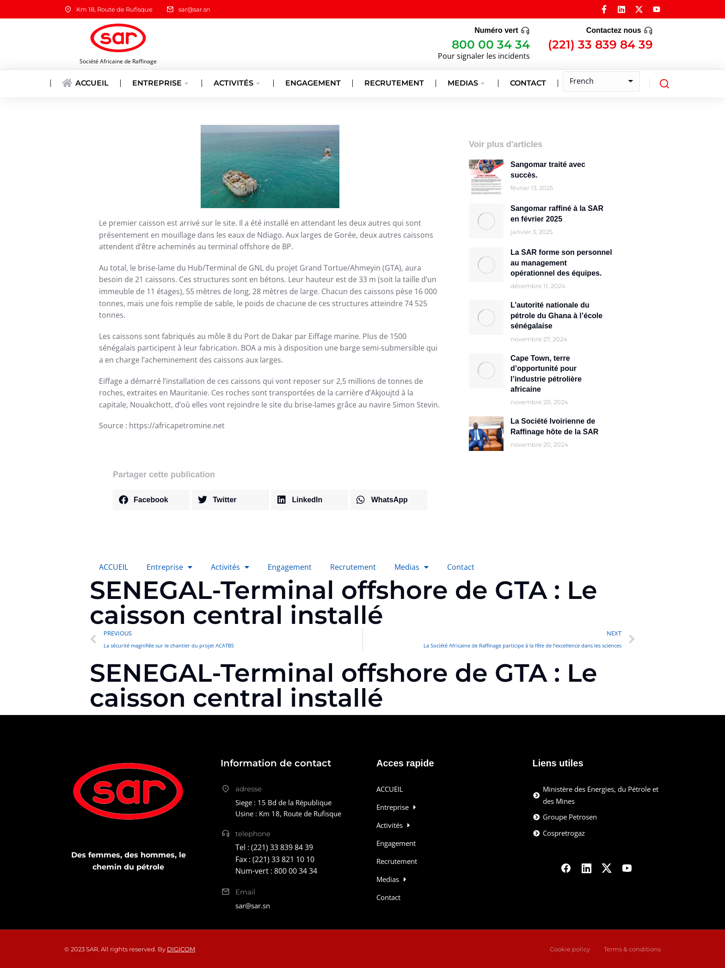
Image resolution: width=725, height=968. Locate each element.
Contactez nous (613, 30)
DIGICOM (181, 949)
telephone (252, 833)
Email (245, 892)
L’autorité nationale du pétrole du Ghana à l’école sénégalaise (556, 315)
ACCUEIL (113, 567)
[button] (151, 500)
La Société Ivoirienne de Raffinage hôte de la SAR (554, 426)
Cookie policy (570, 949)
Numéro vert (496, 30)
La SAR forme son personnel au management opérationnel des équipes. (561, 262)
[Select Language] (601, 81)
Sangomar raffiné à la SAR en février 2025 (556, 213)
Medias (411, 567)
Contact (460, 567)
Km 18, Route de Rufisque (114, 9)
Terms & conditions (632, 949)
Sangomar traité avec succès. (547, 169)
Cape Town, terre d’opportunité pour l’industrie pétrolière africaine (546, 373)
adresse (248, 788)
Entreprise (169, 567)
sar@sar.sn (194, 9)
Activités (230, 567)
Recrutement (353, 567)
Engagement (290, 567)
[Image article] (486, 177)
